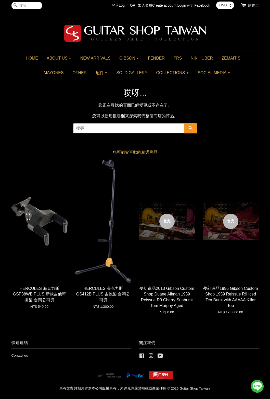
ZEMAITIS (231, 58)
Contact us (19, 355)
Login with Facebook (193, 5)
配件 (102, 73)
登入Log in (120, 5)
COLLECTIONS (172, 73)
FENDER (156, 58)
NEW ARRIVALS (95, 58)
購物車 (253, 5)
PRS (177, 58)
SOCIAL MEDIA (214, 73)
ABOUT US (59, 58)
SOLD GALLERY (132, 73)
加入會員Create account (157, 5)
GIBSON (129, 58)
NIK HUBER (202, 58)
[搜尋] (26, 5)
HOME (32, 58)
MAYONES (54, 73)
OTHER (79, 73)
